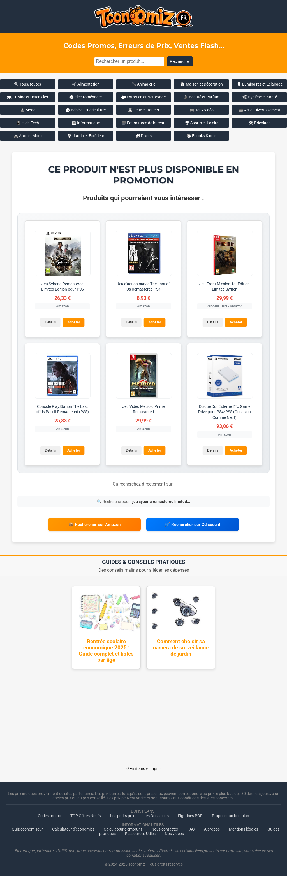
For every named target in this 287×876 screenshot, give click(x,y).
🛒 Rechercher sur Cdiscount (192, 524)
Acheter (73, 322)
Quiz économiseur (27, 829)
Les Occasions (156, 815)
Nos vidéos (174, 833)
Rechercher (180, 61)
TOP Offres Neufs (85, 815)
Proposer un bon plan (230, 815)
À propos (212, 829)
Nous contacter (164, 829)
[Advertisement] (143, 719)
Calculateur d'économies (73, 829)
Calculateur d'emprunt (123, 829)
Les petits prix (122, 815)
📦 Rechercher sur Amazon (94, 524)
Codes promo (49, 815)
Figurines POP (190, 815)
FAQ (191, 829)
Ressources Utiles (140, 833)
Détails (50, 322)
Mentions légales (243, 829)
